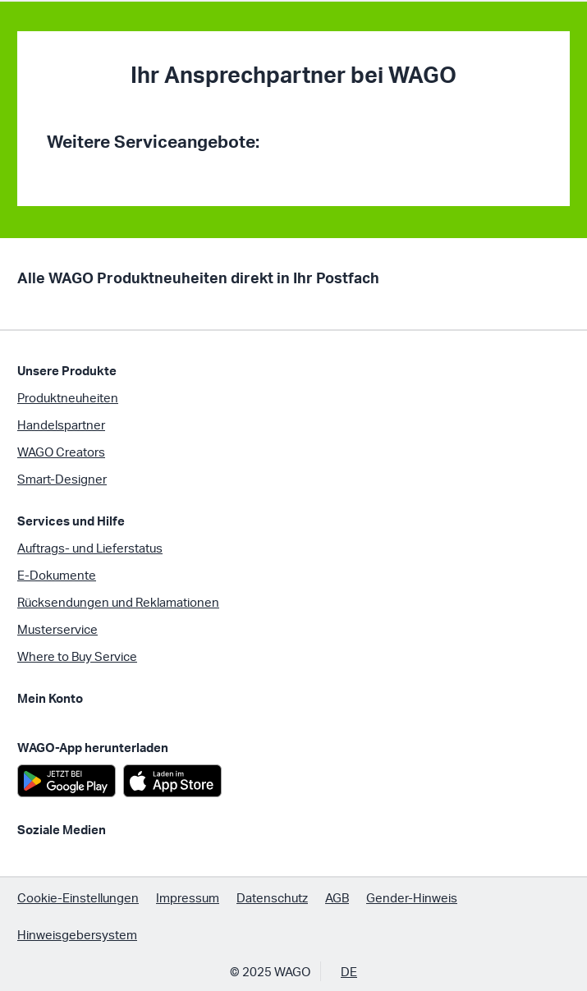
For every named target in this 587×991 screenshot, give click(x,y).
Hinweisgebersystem (77, 934)
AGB (337, 897)
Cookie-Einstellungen (78, 897)
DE (349, 971)
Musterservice (57, 629)
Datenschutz (272, 897)
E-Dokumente (56, 575)
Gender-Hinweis (411, 897)
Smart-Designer (62, 478)
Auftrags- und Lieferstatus (90, 547)
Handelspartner (61, 424)
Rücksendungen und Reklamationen (118, 602)
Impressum (187, 897)
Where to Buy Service (77, 656)
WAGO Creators (61, 451)
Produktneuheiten (67, 397)
